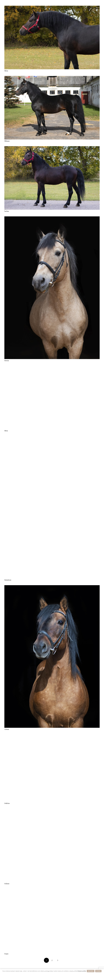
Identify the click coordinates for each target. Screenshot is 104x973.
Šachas (6, 211)
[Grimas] (52, 586)
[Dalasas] (52, 810)
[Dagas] (52, 890)
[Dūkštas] (52, 736)
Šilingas (7, 141)
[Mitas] (52, 367)
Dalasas (6, 884)
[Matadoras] (52, 437)
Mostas (6, 361)
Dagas (6, 954)
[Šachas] (52, 147)
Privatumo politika (82, 971)
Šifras (6, 71)
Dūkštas (7, 803)
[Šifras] (52, 7)
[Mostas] (52, 218)
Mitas (6, 431)
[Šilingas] (52, 77)
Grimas (6, 729)
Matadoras (7, 580)
